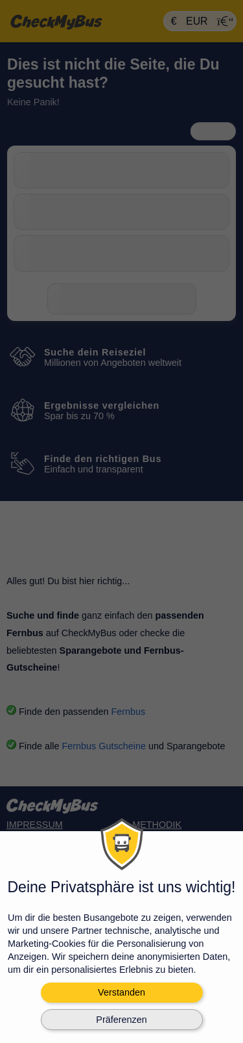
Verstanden (121, 992)
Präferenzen (121, 1019)
